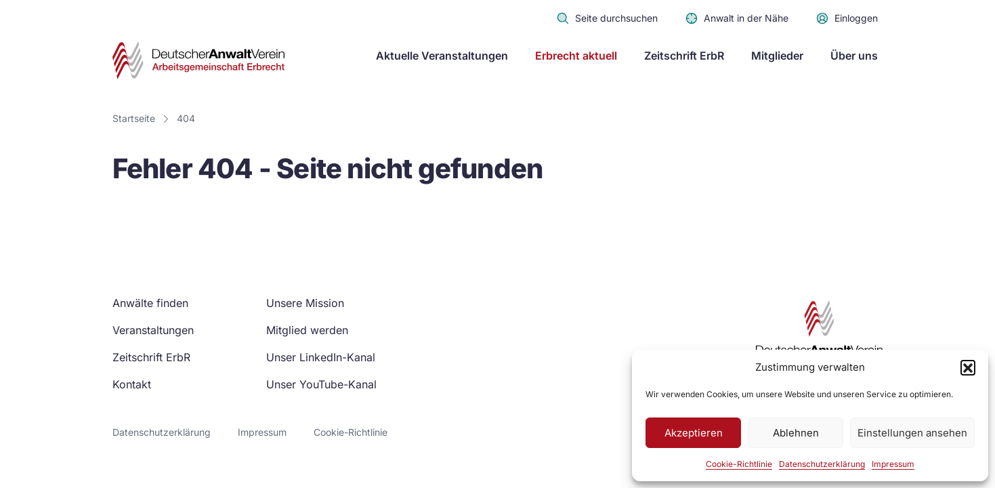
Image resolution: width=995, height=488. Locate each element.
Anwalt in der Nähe (736, 18)
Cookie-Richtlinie (739, 464)
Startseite (133, 118)
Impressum (893, 464)
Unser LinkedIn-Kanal (320, 357)
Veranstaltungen (153, 330)
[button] (968, 367)
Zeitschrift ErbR (684, 55)
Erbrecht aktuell (576, 55)
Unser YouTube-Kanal (321, 384)
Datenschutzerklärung (822, 464)
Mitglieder (777, 55)
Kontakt (131, 384)
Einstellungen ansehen (912, 432)
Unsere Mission (305, 303)
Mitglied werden (307, 330)
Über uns (854, 55)
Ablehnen (796, 432)
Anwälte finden (150, 303)
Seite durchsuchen (607, 18)
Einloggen (847, 18)
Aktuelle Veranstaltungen (442, 55)
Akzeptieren (693, 432)
